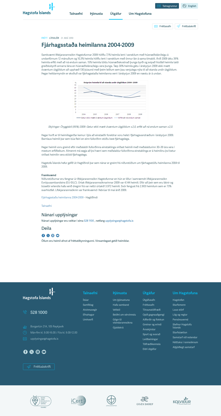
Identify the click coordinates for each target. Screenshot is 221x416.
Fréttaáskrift (186, 26)
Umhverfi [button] (88, 319)
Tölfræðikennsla (152, 344)
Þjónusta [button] (96, 14)
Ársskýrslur (149, 329)
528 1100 (89, 220)
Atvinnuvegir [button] (90, 309)
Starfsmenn (179, 304)
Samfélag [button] (88, 304)
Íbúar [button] (86, 300)
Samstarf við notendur (185, 337)
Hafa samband (121, 304)
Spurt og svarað (151, 334)
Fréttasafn (162, 26)
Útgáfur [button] (115, 14)
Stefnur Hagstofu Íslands (182, 326)
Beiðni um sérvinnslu (124, 314)
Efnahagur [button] (88, 314)
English (189, 6)
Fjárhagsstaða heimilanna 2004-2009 (62, 197)
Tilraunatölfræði (152, 309)
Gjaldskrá (118, 327)
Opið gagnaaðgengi (153, 314)
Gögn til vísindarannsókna (122, 321)
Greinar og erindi (152, 324)
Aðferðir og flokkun (153, 319)
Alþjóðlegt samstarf (184, 347)
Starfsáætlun (180, 332)
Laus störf (178, 309)
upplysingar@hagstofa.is (119, 220)
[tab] (95, 300)
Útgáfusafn (149, 300)
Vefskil (116, 309)
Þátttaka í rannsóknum (185, 342)
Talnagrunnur (167, 6)
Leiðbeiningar (150, 339)
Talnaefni (76, 14)
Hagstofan (178, 300)
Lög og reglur (180, 314)
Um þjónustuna (121, 300)
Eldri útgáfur (149, 349)
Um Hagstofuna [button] (140, 14)
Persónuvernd (180, 319)
